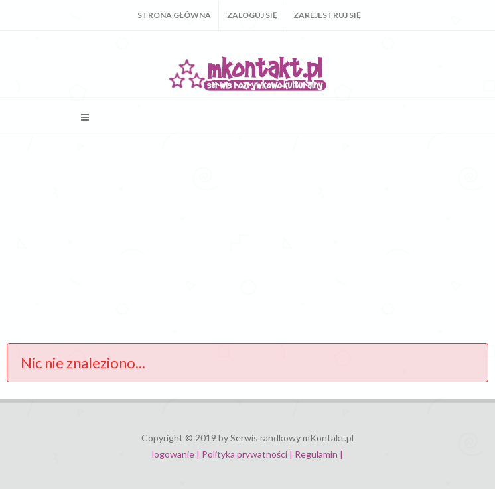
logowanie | (177, 454)
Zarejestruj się (327, 15)
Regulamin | (319, 454)
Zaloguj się (252, 15)
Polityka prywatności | (247, 454)
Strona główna (174, 15)
